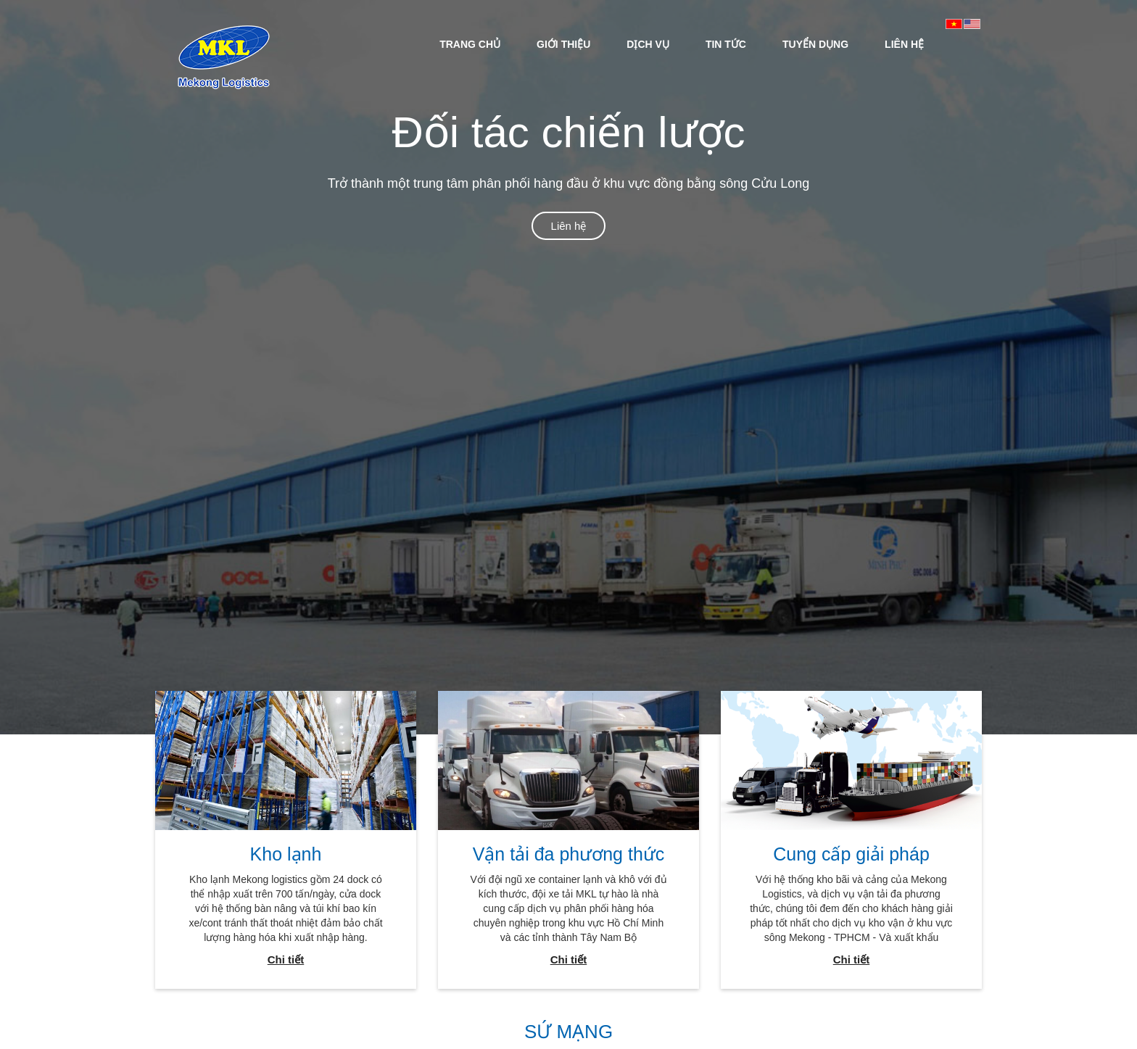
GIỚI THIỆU (563, 44)
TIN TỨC (726, 44)
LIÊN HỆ (904, 44)
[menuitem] (469, 43)
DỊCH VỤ (648, 44)
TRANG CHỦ (469, 44)
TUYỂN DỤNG (815, 44)
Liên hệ (569, 226)
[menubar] (681, 43)
